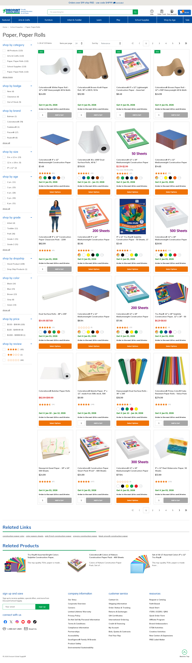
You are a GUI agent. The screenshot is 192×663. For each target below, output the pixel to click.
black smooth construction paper (113, 536)
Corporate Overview (77, 604)
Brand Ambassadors (158, 624)
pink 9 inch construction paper (58, 536)
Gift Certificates (116, 616)
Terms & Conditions (76, 624)
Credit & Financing (117, 624)
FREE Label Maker (157, 640)
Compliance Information (78, 628)
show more (8, 77)
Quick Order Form (157, 616)
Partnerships (73, 632)
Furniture (49, 20)
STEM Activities (156, 628)
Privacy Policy (74, 616)
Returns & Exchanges (118, 612)
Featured (6, 20)
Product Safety (74, 644)
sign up (42, 607)
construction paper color (13, 536)
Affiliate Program (157, 620)
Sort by (95, 43)
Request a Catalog (157, 600)
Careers (71, 608)
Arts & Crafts (24, 20)
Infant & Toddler (74, 20)
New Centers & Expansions (161, 636)
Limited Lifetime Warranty (79, 612)
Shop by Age (169, 20)
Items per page (66, 43)
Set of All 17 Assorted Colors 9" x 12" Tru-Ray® (169, 556)
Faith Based (154, 604)
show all (6, 143)
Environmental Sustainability (80, 648)
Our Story (72, 600)
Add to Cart (59, 115)
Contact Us (113, 600)
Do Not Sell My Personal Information (84, 620)
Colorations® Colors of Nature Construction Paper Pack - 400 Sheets (106, 556)
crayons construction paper (85, 536)
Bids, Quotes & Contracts (120, 632)
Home (5, 27)
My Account (114, 628)
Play (118, 20)
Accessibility (73, 636)
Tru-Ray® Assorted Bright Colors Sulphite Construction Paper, (43, 556)
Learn (99, 20)
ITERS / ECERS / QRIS (158, 612)
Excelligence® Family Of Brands (82, 640)
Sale (187, 20)
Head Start (154, 608)
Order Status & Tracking (119, 608)
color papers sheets (34, 536)
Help (152, 12)
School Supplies (142, 20)
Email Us (33, 629)
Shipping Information (118, 604)
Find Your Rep (115, 636)
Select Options (55, 192)
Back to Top (184, 653)
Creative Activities (157, 632)
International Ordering (119, 620)
